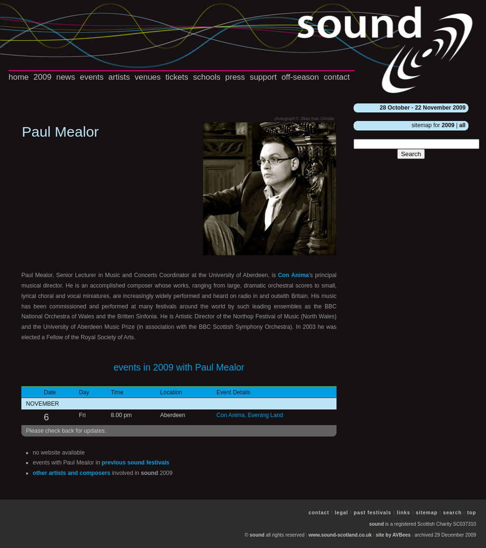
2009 (43, 77)
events (91, 77)
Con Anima (293, 275)
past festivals (372, 512)
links (404, 512)
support (263, 77)
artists (119, 77)
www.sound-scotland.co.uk (340, 535)
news (65, 77)
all (462, 125)
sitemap (427, 512)
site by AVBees (393, 535)
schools (207, 77)
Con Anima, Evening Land (249, 415)
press (235, 77)
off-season (300, 77)
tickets (177, 77)
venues (148, 77)
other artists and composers (71, 473)
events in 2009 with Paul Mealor (178, 367)
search (452, 512)
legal (341, 512)
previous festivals (135, 462)
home (19, 77)
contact (337, 77)
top (471, 512)
